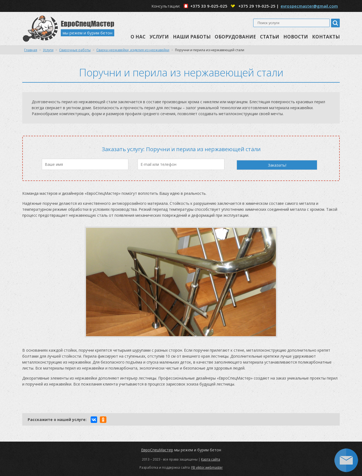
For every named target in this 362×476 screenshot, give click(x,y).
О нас (138, 37)
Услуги (159, 37)
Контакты (326, 37)
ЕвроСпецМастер (157, 449)
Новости (295, 37)
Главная (30, 50)
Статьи (269, 37)
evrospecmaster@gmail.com (309, 6)
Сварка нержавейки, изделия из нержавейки (132, 50)
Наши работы (192, 37)
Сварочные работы (75, 50)
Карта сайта (210, 459)
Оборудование (235, 37)
